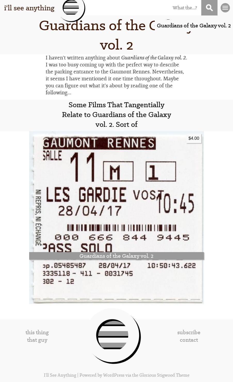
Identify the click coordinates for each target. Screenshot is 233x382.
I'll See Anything (60, 375)
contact (189, 340)
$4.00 (193, 138)
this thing (37, 332)
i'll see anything (29, 8)
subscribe (188, 332)
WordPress (113, 375)
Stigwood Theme (173, 375)
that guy (37, 340)
